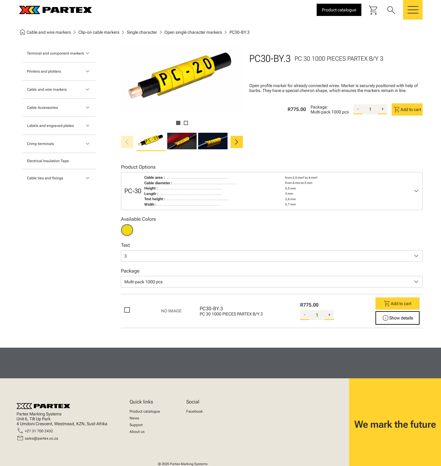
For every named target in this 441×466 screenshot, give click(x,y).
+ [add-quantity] (383, 108)
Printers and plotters (44, 71)
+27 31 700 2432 (39, 431)
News (134, 418)
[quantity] (370, 109)
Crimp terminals (40, 144)
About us (137, 432)
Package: (319, 107)
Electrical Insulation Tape (48, 161)
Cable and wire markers (47, 89)
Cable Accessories (42, 107)
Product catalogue (145, 411)
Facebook (194, 411)
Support (136, 425)
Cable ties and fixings (45, 178)
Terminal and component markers (55, 53)
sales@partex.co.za (41, 438)
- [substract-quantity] (358, 108)
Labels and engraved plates (50, 126)
